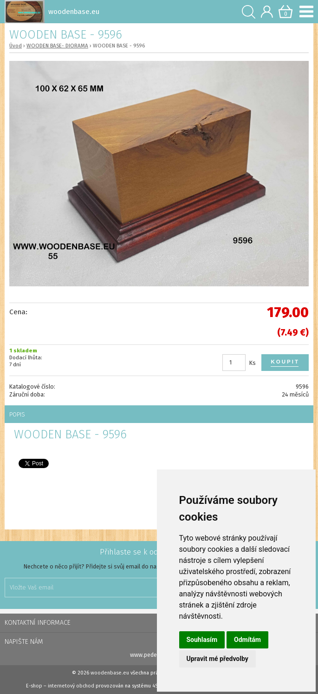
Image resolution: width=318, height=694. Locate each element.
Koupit (285, 361)
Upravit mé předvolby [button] (217, 658)
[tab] (159, 414)
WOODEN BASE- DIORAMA (57, 45)
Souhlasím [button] (202, 639)
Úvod (15, 45)
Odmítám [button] (247, 639)
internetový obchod (71, 686)
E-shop (34, 686)
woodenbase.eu (110, 673)
